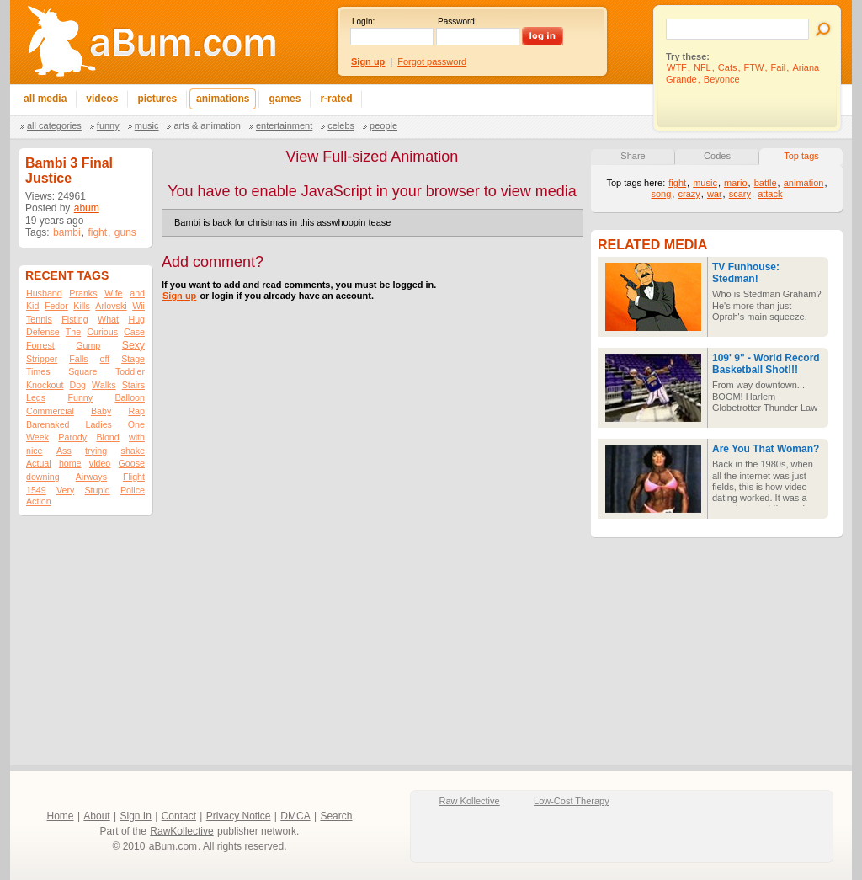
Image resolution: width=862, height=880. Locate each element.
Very (65, 490)
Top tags (801, 156)
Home (60, 816)
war (714, 194)
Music (147, 125)
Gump (88, 345)
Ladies (98, 424)
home (70, 463)
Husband (44, 293)
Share (632, 156)
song (661, 194)
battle (765, 183)
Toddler (130, 371)
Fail (778, 67)
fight (97, 232)
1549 (36, 490)
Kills (81, 306)
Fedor (56, 306)
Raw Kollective (469, 801)
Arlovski (110, 306)
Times (38, 371)
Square (82, 371)
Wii (138, 306)
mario (736, 183)
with (137, 437)
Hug (136, 319)
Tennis (39, 319)
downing (43, 477)
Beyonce (722, 79)
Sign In (136, 816)
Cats (727, 67)
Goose (132, 463)
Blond (107, 437)
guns (125, 232)
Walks (104, 385)
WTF (677, 67)
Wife (113, 293)
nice (34, 450)
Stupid (97, 490)
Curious (102, 332)
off (105, 359)
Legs (35, 397)
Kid (32, 306)
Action (38, 501)
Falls (78, 359)
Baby (101, 411)
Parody (72, 437)
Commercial (50, 411)
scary (740, 194)
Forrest (40, 345)
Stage (133, 359)
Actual (38, 463)
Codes (717, 156)
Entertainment (284, 125)
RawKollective (181, 831)
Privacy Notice (238, 816)
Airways (91, 477)
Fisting (74, 319)
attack (770, 194)
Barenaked (48, 424)
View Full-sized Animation (372, 156)
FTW (754, 67)
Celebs (340, 125)
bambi (67, 232)
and (137, 293)
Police (132, 490)
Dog (77, 385)
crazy (689, 194)
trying (96, 450)
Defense (43, 332)
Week (37, 437)
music (705, 183)
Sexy (133, 345)
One (136, 424)
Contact (179, 816)
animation (804, 183)
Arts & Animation (206, 125)
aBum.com (173, 846)
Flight (134, 477)
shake (133, 450)
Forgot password (431, 61)
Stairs (133, 385)
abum (86, 208)
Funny (108, 125)
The (73, 332)
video (99, 463)
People (383, 125)
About (96, 816)
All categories (54, 125)
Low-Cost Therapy (571, 801)
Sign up (179, 296)
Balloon (129, 397)
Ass (64, 450)
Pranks (83, 293)
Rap (136, 411)
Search (336, 816)
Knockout (44, 385)
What (108, 319)
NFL (702, 67)
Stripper (41, 359)
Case (134, 332)
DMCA (295, 816)
